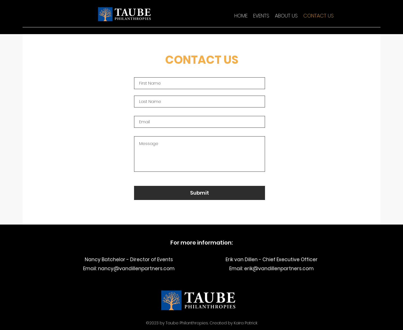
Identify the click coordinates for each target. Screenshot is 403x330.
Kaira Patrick (245, 323)
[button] (261, 16)
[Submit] (199, 193)
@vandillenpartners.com (144, 268)
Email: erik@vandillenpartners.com (271, 268)
